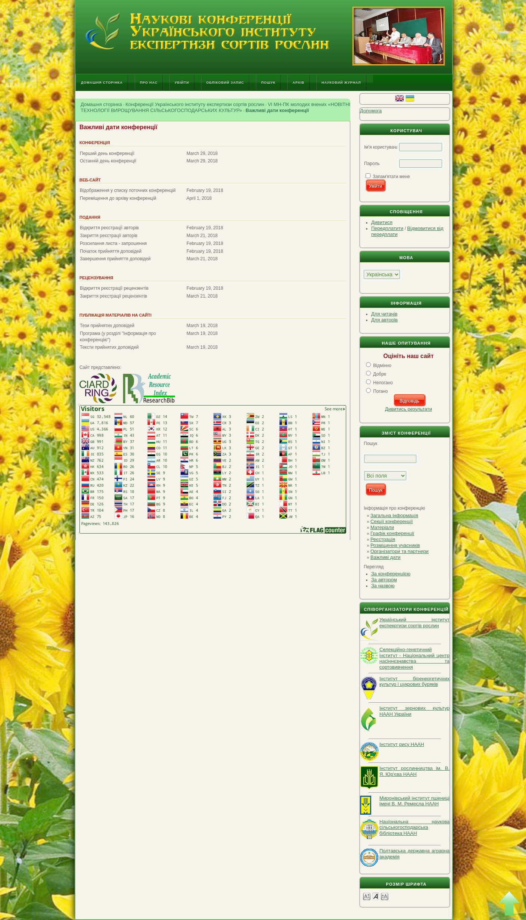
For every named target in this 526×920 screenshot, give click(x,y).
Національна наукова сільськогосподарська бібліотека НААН (414, 827)
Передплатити (387, 228)
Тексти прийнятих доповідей (109, 347)
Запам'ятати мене (391, 176)
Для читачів (384, 314)
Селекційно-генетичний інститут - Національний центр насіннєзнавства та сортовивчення (414, 658)
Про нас (148, 82)
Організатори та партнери (399, 551)
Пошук (268, 82)
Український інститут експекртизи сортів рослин (414, 622)
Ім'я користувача (381, 147)
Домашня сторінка (102, 82)
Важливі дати (385, 557)
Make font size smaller (366, 896)
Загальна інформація (394, 515)
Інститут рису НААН (401, 744)
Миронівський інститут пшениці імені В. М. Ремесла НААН (414, 801)
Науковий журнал (341, 82)
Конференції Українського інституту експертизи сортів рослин (194, 104)
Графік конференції (392, 533)
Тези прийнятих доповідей (107, 325)
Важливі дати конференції (277, 110)
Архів (298, 82)
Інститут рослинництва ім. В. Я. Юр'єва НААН (414, 771)
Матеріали (382, 527)
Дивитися (381, 222)
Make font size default (375, 896)
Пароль (372, 163)
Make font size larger (384, 896)
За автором (384, 579)
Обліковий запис (225, 82)
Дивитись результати (408, 409)
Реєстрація (382, 539)
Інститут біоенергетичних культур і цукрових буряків (414, 681)
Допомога (371, 111)
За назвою (383, 585)
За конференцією (390, 573)
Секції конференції (391, 521)
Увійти (182, 82)
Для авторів (384, 320)
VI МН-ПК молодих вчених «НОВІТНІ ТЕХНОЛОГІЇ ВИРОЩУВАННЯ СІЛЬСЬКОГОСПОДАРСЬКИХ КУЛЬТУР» (215, 107)
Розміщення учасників (395, 545)
